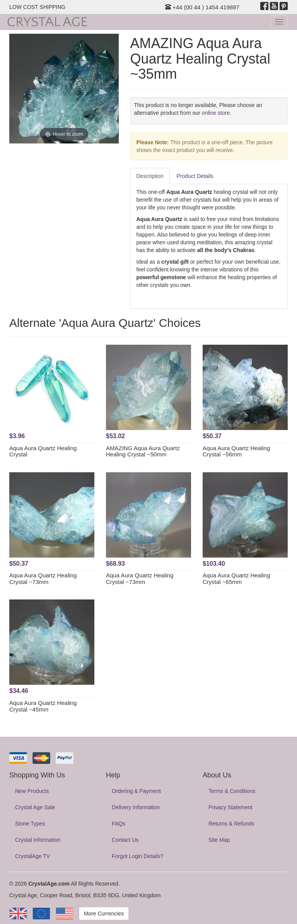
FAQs (118, 823)
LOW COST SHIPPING (37, 7)
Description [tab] (150, 176)
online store (216, 113)
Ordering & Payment (136, 791)
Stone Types (30, 823)
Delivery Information (136, 807)
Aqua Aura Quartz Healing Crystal (43, 451)
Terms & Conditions (231, 791)
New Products (32, 791)
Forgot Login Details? (137, 856)
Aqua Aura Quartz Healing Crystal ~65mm (236, 578)
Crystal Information (37, 840)
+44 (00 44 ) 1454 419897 (202, 7)
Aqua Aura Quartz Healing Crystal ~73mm (43, 578)
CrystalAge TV (32, 856)
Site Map (219, 840)
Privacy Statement (230, 807)
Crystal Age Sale (35, 807)
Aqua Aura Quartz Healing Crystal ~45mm (43, 706)
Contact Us (125, 840)
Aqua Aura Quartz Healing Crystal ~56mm (236, 451)
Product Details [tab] (195, 176)
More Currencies (104, 913)
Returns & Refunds (231, 823)
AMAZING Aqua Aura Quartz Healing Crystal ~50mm (143, 451)
